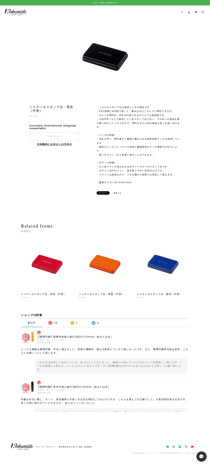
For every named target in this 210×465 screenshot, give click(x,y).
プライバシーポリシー (45, 447)
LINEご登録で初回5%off (105, 3)
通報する (118, 193)
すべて (32, 322)
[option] (105, 57)
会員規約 (88, 447)
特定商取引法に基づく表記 (71, 447)
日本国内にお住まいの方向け (54, 144)
